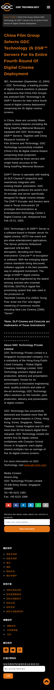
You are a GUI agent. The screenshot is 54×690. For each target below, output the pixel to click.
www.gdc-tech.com (35, 465)
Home (6, 17)
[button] (48, 7)
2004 (13, 17)
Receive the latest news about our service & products (26, 516)
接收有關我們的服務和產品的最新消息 (21, 664)
